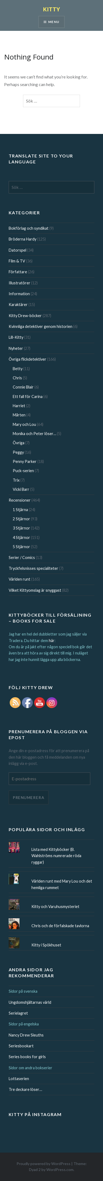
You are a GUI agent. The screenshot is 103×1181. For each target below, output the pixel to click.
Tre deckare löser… (25, 1089)
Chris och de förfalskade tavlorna (60, 925)
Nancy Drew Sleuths (26, 1035)
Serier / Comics (22, 557)
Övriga (18, 442)
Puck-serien (23, 470)
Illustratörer (19, 283)
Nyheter (16, 348)
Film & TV (17, 261)
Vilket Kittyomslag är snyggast (35, 590)
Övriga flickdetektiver (27, 359)
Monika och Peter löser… (34, 433)
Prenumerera (28, 797)
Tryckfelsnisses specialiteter (33, 568)
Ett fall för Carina (28, 396)
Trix (16, 480)
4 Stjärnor (21, 537)
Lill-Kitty (16, 337)
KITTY (51, 9)
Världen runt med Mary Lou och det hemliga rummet (61, 884)
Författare (18, 271)
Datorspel (17, 250)
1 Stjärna (20, 509)
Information (19, 293)
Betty (17, 368)
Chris (17, 378)
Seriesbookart (21, 1046)
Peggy (18, 452)
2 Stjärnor (21, 519)
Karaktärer (18, 304)
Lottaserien (19, 1078)
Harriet (19, 405)
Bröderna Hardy (22, 239)
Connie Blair (23, 387)
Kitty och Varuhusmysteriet (55, 906)
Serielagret (18, 1013)
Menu (53, 22)
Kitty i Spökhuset (46, 945)
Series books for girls (27, 1056)
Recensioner (20, 500)
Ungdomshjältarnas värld (30, 1002)
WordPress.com (59, 1169)
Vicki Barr (21, 489)
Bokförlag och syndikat (29, 228)
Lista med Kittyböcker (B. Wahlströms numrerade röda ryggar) (56, 855)
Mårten (19, 415)
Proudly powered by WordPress (43, 1163)
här (51, 640)
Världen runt (19, 579)
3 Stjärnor (21, 528)
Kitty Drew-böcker (25, 315)
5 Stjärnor (21, 546)
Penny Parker (25, 461)
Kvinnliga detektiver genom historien (40, 326)
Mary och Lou (24, 424)
